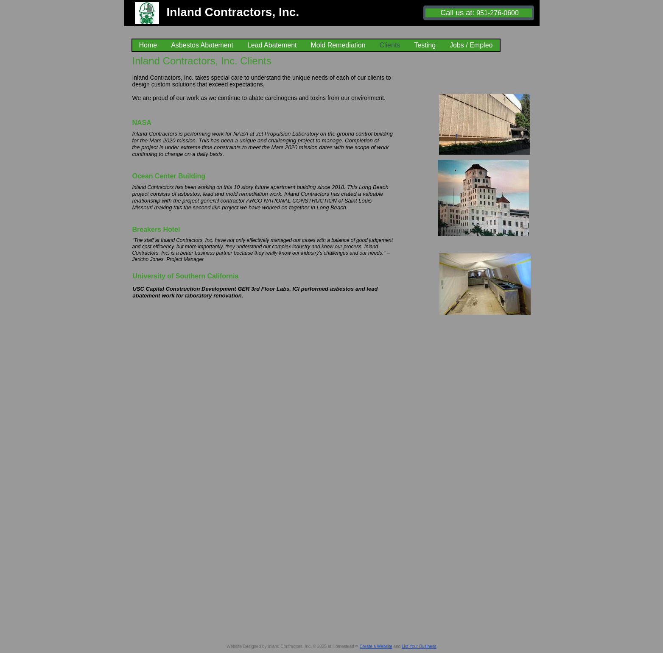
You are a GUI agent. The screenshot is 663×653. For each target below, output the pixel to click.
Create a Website (376, 646)
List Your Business (419, 646)
